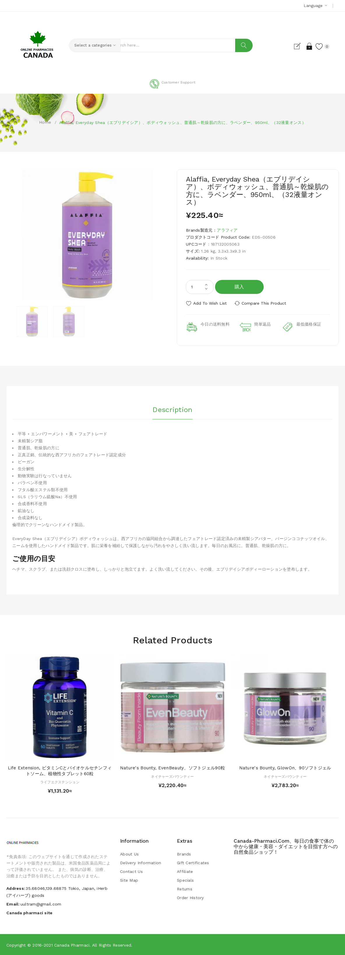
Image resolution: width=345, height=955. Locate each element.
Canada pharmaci (71, 944)
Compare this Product (264, 303)
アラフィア (227, 230)
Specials (185, 880)
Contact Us (131, 871)
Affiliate (185, 871)
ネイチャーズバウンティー (172, 776)
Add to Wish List (210, 303)
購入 (239, 287)
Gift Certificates (193, 862)
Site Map (129, 880)
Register (298, 46)
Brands (184, 853)
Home (45, 122)
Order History (190, 897)
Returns (184, 888)
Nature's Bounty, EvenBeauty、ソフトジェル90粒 (172, 767)
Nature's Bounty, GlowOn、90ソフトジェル (285, 767)
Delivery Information (140, 862)
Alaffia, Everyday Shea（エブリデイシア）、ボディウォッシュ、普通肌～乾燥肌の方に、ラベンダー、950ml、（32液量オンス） (182, 122)
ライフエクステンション (60, 782)
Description (172, 409)
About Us (129, 853)
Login (309, 46)
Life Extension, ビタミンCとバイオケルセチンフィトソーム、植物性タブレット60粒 (60, 770)
